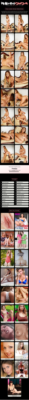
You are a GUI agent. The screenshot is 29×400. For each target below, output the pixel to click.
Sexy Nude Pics (7, 369)
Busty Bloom (21, 313)
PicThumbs (21, 221)
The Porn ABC (7, 221)
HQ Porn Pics (7, 350)
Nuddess (7, 258)
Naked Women (7, 240)
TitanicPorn (7, 277)
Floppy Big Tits (14, 387)
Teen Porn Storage (21, 240)
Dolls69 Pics (7, 313)
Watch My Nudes (7, 295)
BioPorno (21, 258)
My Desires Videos (21, 369)
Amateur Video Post (7, 332)
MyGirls (21, 350)
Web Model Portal (21, 295)
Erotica (21, 332)
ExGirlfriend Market (21, 277)
